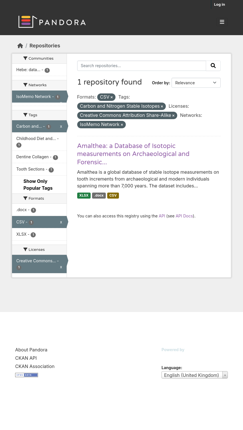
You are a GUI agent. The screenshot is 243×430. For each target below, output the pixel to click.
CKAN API (26, 358)
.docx (99, 195)
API (162, 215)
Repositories (44, 46)
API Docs (184, 215)
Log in (219, 4)
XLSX (83, 195)
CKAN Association (35, 366)
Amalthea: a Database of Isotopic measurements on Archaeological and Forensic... (133, 154)
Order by (160, 82)
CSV (113, 195)
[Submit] (213, 66)
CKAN (171, 357)
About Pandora (31, 350)
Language (171, 367)
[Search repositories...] (141, 66)
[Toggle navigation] (222, 22)
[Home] (20, 46)
